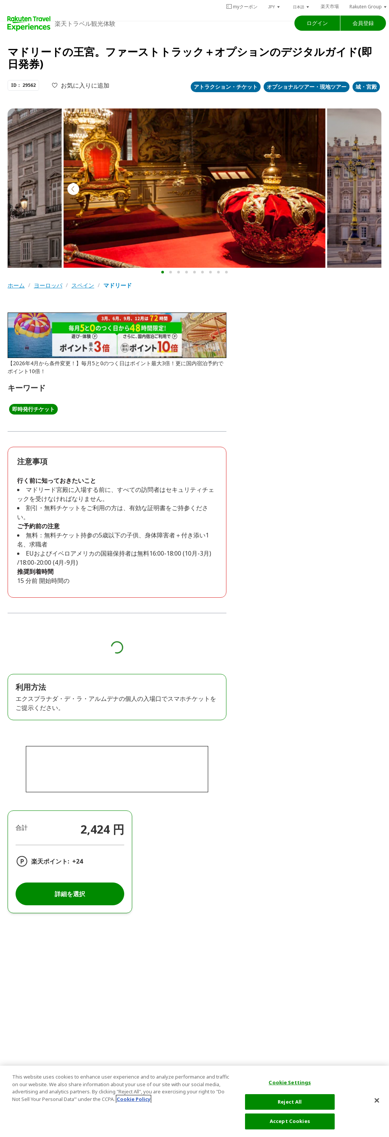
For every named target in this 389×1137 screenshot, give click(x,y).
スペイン (82, 285)
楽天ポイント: (50, 861)
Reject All (290, 1101)
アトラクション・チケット (226, 86)
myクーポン (242, 6)
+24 (77, 861)
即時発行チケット (33, 409)
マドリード (117, 285)
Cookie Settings (290, 1082)
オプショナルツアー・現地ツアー (306, 86)
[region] (194, 1101)
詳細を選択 (70, 894)
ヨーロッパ (48, 285)
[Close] (376, 1100)
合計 (22, 827)
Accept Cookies (290, 1121)
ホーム (16, 285)
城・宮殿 (366, 86)
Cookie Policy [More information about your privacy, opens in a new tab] (133, 1099)
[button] (274, 6)
